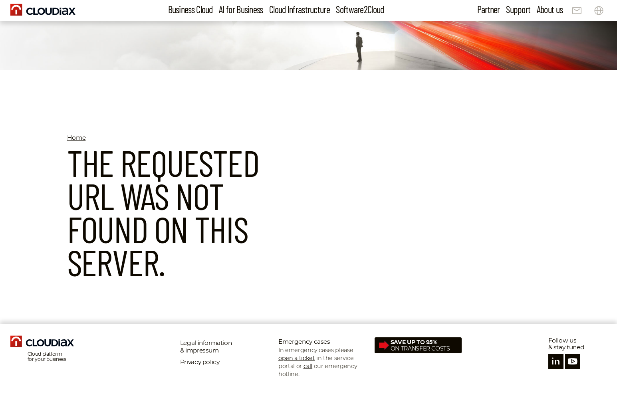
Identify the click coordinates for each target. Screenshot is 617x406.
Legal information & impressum (206, 346)
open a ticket (296, 358)
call (308, 366)
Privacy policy (200, 362)
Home (76, 137)
